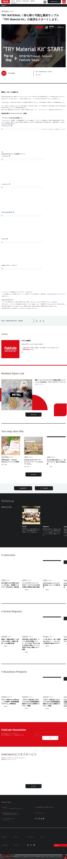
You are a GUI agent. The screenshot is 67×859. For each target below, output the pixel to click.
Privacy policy (30, 837)
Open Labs (18, 1)
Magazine (32, 1)
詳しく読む (7, 857)
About (42, 837)
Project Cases (26, 1)
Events (13, 1)
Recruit (15, 837)
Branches (14, 2)
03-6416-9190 (38, 807)
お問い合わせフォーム (40, 813)
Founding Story (4, 845)
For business (4, 837)
